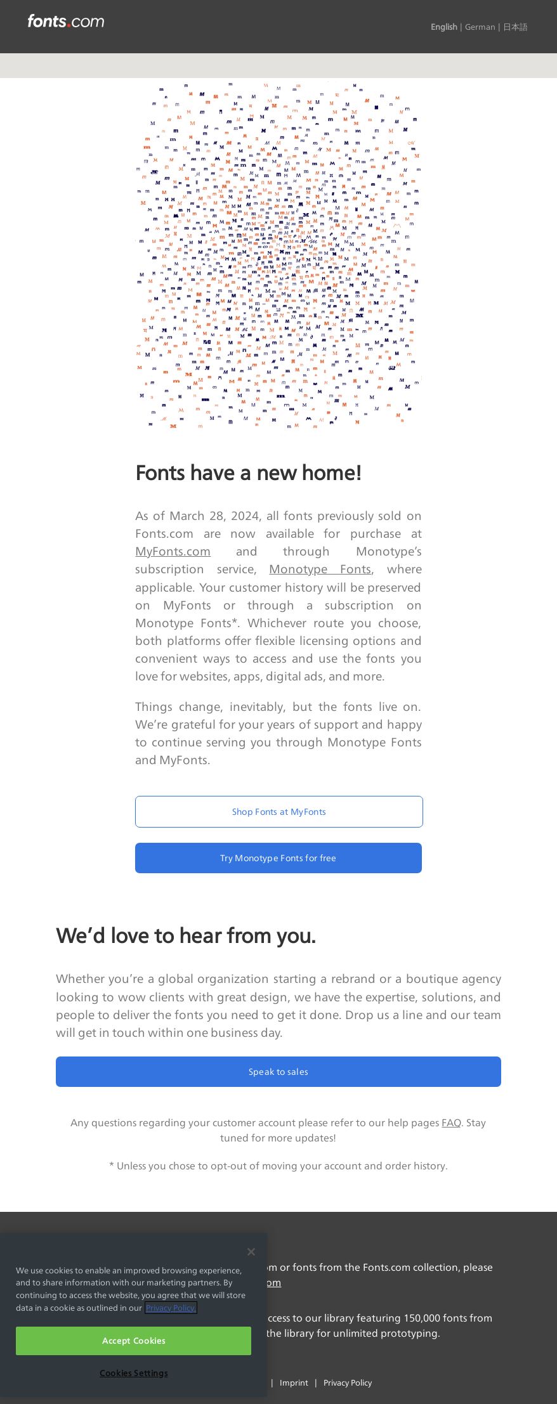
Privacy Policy (348, 1382)
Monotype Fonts (320, 569)
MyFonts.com (173, 551)
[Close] (251, 1252)
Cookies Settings (134, 1373)
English (444, 27)
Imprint (294, 1382)
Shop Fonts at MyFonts (279, 811)
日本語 (515, 27)
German (480, 27)
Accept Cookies (133, 1341)
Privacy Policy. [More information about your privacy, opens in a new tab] (171, 1308)
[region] (133, 1315)
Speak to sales (278, 1071)
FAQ (451, 1123)
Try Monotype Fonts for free (278, 857)
